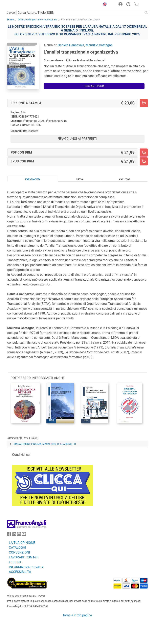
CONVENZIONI (19, 552)
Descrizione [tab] (32, 178)
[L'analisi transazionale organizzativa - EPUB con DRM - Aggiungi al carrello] (144, 161)
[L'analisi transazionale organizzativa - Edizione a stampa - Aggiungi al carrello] (144, 103)
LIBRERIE (15, 562)
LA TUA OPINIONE (22, 543)
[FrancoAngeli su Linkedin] (14, 535)
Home (10, 19)
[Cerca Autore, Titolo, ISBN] (79, 12)
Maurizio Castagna (99, 45)
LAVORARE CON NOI (23, 557)
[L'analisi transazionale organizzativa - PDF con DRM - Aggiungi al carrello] (144, 152)
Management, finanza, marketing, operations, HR (45, 444)
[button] (104, 4)
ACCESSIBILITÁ (20, 572)
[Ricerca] (146, 12)
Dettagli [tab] (124, 178)
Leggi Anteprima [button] (94, 86)
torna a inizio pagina (77, 615)
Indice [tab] (79, 178)
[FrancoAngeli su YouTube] (24, 535)
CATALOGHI (17, 547)
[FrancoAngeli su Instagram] (19, 535)
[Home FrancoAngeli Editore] (21, 5)
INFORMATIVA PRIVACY (26, 567)
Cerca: (11, 12)
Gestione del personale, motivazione (37, 19)
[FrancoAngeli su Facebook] (9, 535)
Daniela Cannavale (71, 45)
